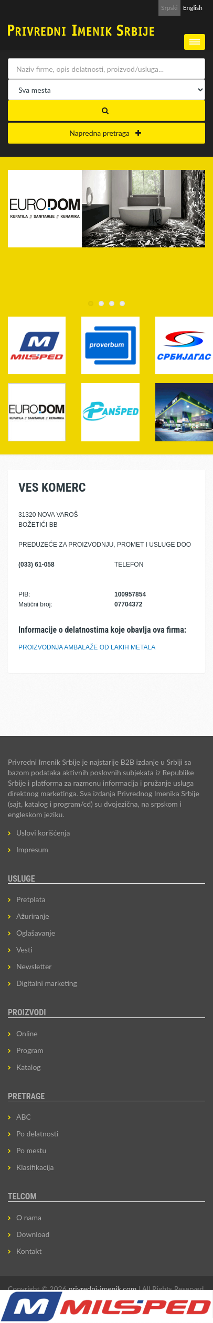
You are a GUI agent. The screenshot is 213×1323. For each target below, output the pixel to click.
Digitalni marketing (46, 983)
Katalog (28, 1066)
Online (27, 1033)
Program (30, 1050)
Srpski (169, 8)
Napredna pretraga (105, 132)
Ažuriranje (32, 916)
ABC (23, 1116)
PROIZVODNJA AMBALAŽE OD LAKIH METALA (86, 647)
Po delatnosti (37, 1133)
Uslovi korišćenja (43, 832)
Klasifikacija (35, 1167)
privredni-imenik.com (102, 1288)
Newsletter (33, 966)
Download (32, 1234)
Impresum (32, 849)
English (193, 8)
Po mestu (31, 1150)
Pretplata (30, 899)
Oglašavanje (35, 932)
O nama (28, 1217)
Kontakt (29, 1250)
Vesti (24, 949)
